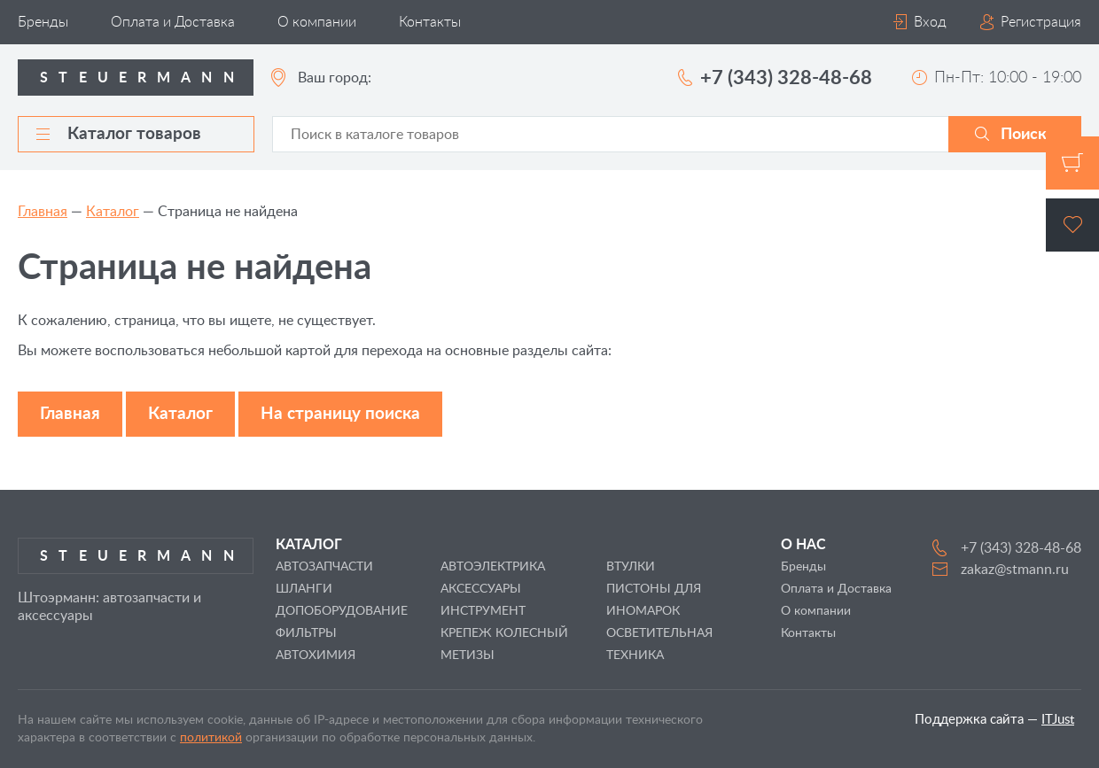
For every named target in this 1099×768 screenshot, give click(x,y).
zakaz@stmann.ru (1015, 569)
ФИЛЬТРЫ (306, 633)
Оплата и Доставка (173, 22)
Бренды (43, 22)
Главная (42, 212)
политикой (211, 738)
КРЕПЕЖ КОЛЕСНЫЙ (504, 633)
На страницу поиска (340, 414)
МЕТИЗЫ (467, 655)
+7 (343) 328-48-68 (786, 78)
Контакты (430, 22)
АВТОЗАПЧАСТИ (324, 567)
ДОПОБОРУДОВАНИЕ (342, 611)
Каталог (112, 212)
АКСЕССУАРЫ (480, 589)
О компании (316, 22)
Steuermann (142, 78)
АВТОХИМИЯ (315, 655)
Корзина (1072, 163)
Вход (930, 22)
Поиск (1024, 135)
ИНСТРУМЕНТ (483, 611)
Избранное (1072, 225)
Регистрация (1041, 22)
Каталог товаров (118, 134)
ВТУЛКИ (630, 567)
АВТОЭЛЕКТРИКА (492, 567)
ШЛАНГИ (304, 589)
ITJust (1057, 719)
